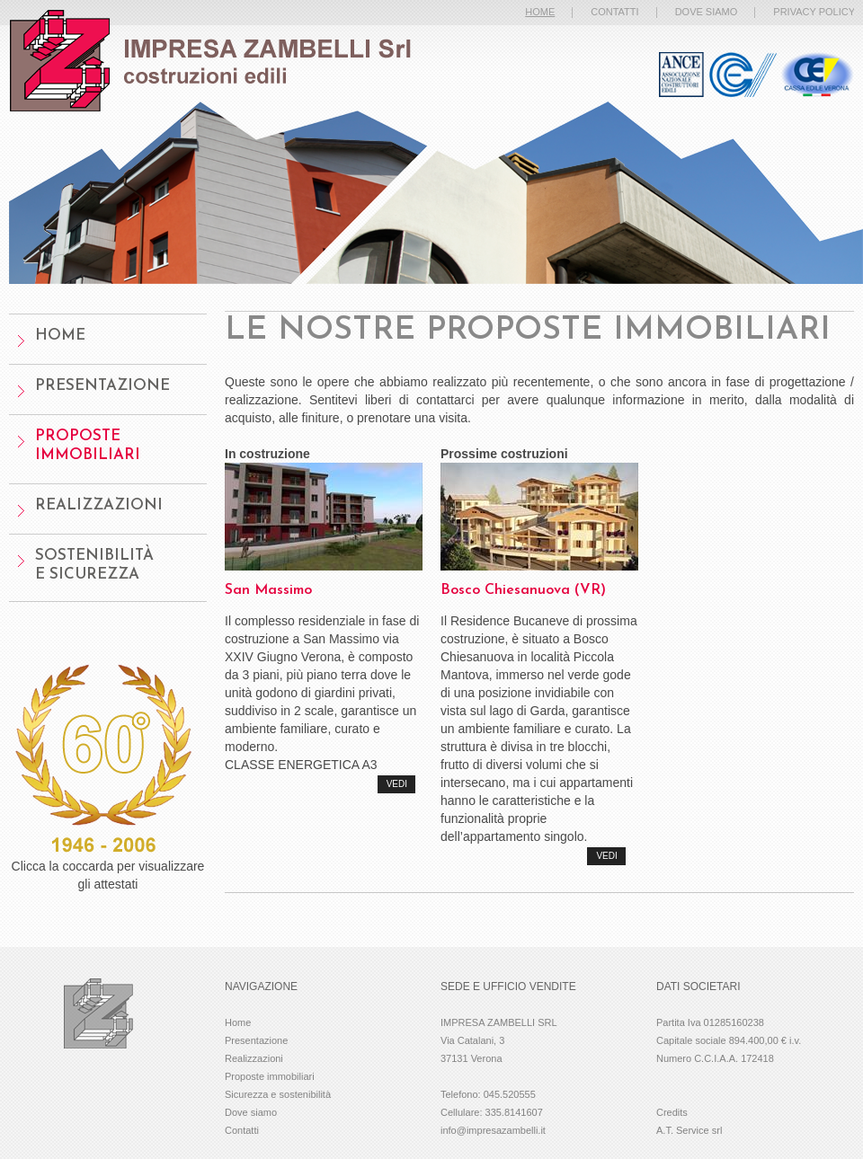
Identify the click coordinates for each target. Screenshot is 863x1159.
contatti (614, 11)
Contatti (242, 1130)
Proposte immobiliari (270, 1076)
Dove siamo (251, 1112)
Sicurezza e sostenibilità (278, 1094)
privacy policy (814, 11)
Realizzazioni (99, 505)
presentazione (102, 386)
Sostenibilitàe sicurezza (94, 565)
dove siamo (706, 11)
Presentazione (256, 1040)
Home (238, 1022)
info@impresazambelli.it (493, 1130)
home (60, 335)
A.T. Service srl (689, 1130)
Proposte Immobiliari (87, 446)
